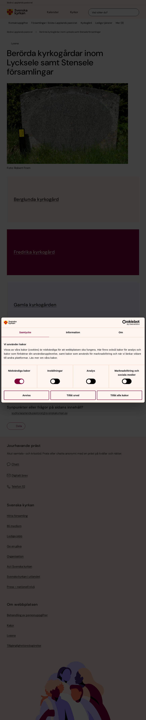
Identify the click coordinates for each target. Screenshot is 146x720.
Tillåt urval (73, 395)
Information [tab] (73, 332)
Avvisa (27, 395)
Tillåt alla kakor (119, 395)
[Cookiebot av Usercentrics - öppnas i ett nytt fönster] (127, 322)
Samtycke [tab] (25, 332)
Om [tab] (121, 332)
